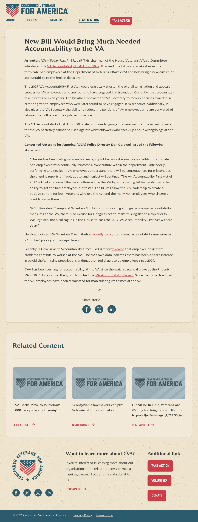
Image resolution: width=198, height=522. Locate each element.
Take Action (121, 20)
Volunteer (161, 482)
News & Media (88, 20)
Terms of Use (104, 515)
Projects (56, 20)
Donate (158, 497)
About (11, 20)
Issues (32, 20)
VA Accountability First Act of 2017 (73, 66)
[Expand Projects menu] (65, 21)
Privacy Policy (82, 515)
